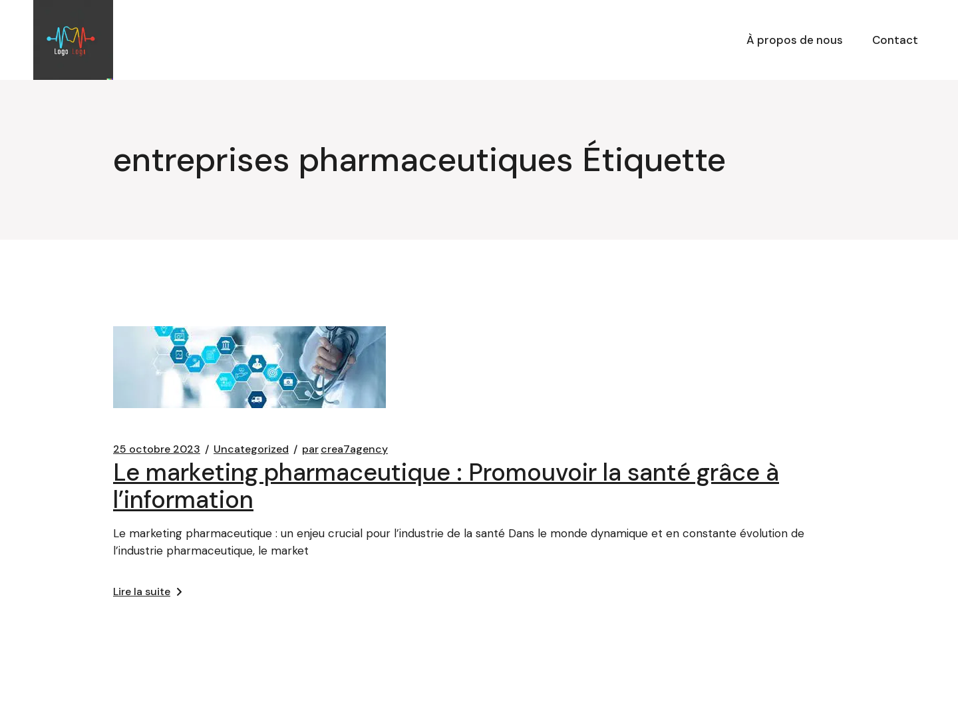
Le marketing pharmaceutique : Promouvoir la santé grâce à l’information (446, 486)
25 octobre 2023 (156, 449)
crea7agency (345, 449)
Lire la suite (147, 591)
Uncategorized (251, 449)
